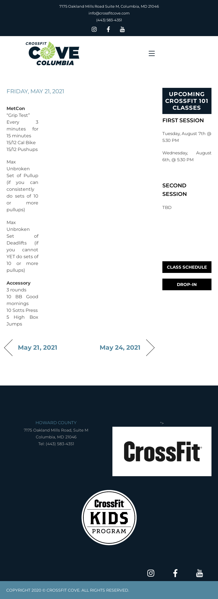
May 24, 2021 (120, 347)
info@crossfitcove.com (109, 13)
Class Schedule (187, 267)
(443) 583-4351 (109, 20)
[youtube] (122, 28)
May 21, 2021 (37, 347)
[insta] (94, 28)
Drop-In (187, 284)
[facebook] (108, 28)
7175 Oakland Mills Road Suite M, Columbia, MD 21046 (109, 6)
